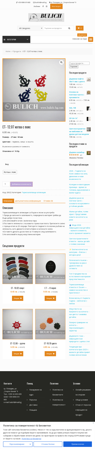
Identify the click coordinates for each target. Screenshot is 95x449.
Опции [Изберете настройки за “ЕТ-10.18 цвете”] (49, 354)
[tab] (8, 201)
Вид (7, 164)
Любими (37, 6)
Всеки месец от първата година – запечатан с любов (79, 301)
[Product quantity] (6, 184)
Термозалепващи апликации (34, 192)
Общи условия (82, 400)
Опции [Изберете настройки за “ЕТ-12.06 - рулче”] (16, 354)
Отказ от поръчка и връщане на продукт (83, 410)
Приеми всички (77, 444)
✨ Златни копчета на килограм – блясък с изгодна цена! (78, 252)
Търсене (73, 66)
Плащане (33, 410)
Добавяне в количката (21, 184)
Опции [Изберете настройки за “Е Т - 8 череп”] (49, 298)
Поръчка (33, 400)
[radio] (10, 172)
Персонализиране (16, 444)
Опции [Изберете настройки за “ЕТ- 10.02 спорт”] (16, 298)
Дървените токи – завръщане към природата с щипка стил (79, 339)
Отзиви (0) (48, 201)
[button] (90, 39)
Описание (8, 201)
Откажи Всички (47, 444)
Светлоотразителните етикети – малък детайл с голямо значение (79, 241)
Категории (10, 39)
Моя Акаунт (56, 6)
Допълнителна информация (28, 201)
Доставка (33, 405)
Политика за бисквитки (31, 438)
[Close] (93, 423)
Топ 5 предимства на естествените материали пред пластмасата (79, 276)
